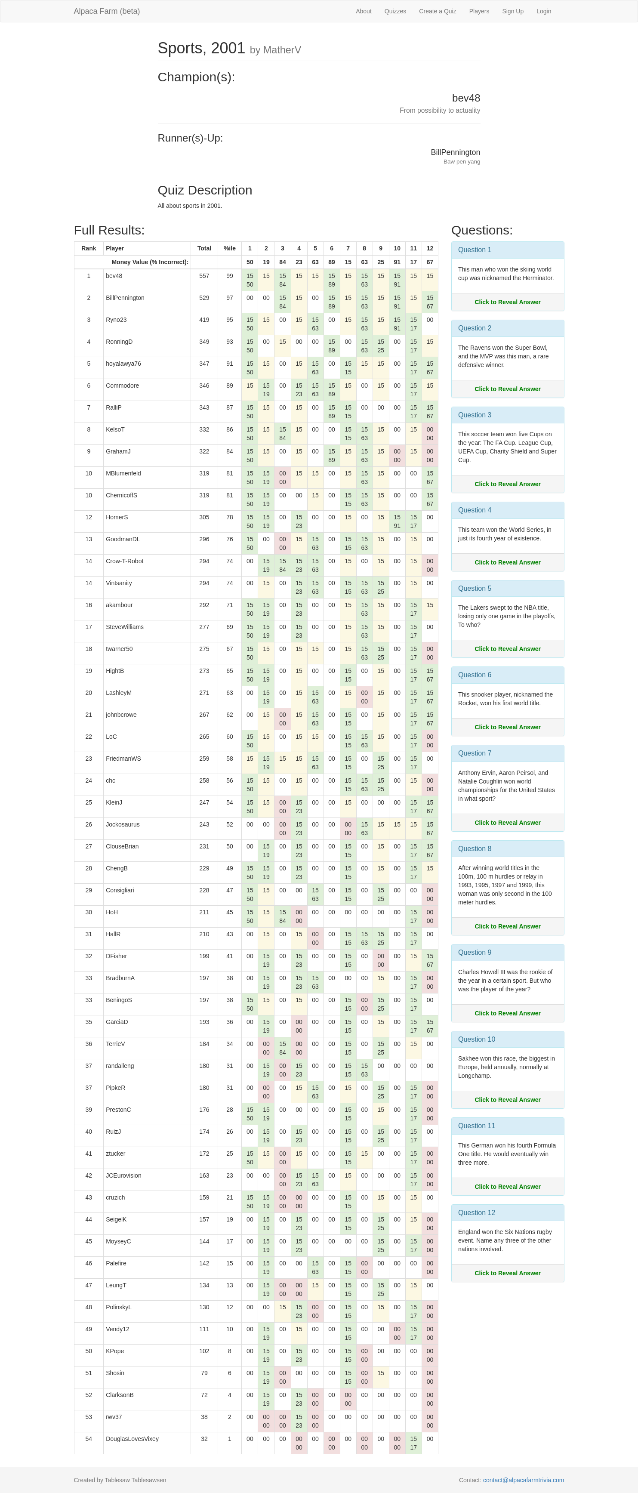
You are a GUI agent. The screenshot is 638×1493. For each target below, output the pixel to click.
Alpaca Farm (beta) (107, 11)
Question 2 (474, 328)
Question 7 (474, 753)
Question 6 (474, 675)
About (364, 11)
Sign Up (513, 11)
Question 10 (476, 1039)
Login (543, 11)
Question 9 (474, 952)
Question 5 (474, 588)
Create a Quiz (437, 11)
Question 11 (476, 1125)
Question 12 (476, 1212)
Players (479, 11)
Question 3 (474, 415)
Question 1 (474, 249)
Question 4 (474, 510)
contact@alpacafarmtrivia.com (523, 1480)
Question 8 (474, 848)
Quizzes (396, 11)
